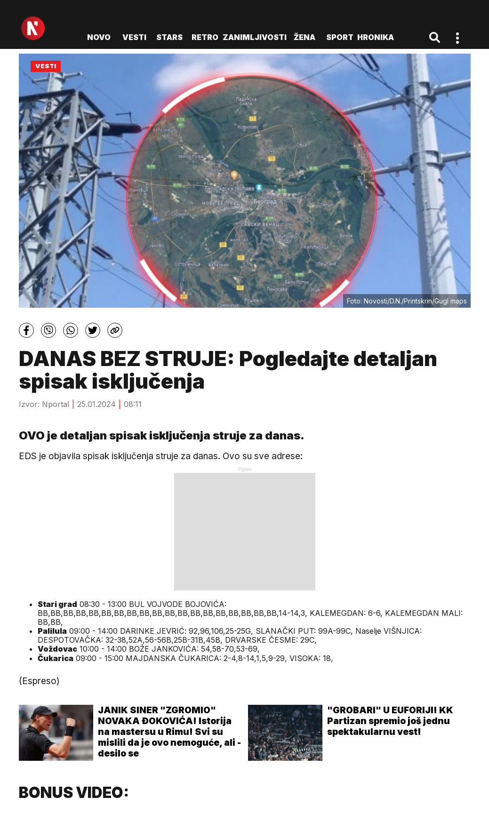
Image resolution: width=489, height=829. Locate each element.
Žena (304, 37)
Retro (205, 37)
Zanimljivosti (255, 37)
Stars (169, 37)
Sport (339, 37)
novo (99, 37)
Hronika (375, 37)
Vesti (134, 37)
